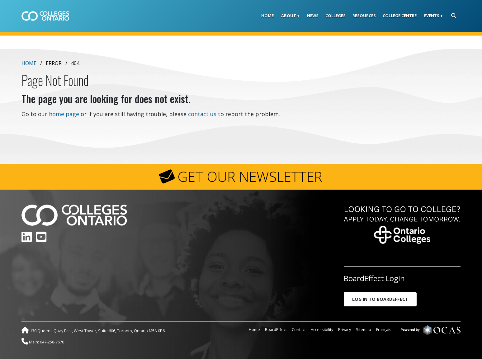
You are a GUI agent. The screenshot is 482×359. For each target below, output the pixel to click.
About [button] (288, 15)
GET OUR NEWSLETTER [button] (249, 176)
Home (267, 15)
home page (64, 114)
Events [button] (431, 15)
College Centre (400, 15)
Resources (364, 15)
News (313, 15)
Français (383, 329)
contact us (202, 114)
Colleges (335, 15)
